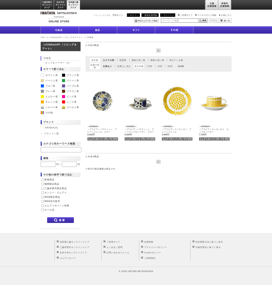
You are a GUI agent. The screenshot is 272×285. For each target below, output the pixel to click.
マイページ (168, 15)
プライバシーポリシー (155, 247)
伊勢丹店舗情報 (225, 5)
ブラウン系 (70, 91)
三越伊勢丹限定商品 (55, 188)
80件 (170, 66)
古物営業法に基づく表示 (208, 247)
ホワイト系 (49, 75)
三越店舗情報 (211, 5)
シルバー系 (49, 107)
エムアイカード (68, 258)
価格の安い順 (138, 60)
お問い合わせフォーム (118, 252)
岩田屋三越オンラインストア (73, 5)
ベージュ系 (49, 80)
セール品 (49, 209)
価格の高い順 (157, 60)
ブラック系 (70, 75)
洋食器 (90, 37)
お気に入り (226, 15)
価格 (45, 158)
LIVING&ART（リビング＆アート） (66, 37)
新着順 (122, 60)
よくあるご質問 (115, 247)
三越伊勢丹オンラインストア (47, 5)
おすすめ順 (108, 60)
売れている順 (176, 60)
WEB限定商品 (52, 197)
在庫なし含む (124, 66)
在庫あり (107, 66)
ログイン (134, 15)
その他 (47, 112)
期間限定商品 (51, 184)
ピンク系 (69, 96)
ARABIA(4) (51, 127)
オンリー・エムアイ (55, 192)
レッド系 (69, 102)
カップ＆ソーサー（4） (58, 62)
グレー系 (48, 91)
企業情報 (148, 242)
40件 (159, 66)
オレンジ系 (49, 102)
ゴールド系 (70, 107)
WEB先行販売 (52, 201)
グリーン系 (70, 80)
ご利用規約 (150, 258)
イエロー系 (49, 96)
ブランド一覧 (51, 133)
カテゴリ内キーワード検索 (59, 143)
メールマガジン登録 (206, 15)
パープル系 (70, 86)
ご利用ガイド (186, 15)
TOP (43, 37)
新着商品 (49, 179)
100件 (181, 66)
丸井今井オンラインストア (60, 5)
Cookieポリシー (152, 252)
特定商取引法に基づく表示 (209, 242)
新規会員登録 (150, 15)
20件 (149, 66)
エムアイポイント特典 (56, 205)
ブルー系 (48, 86)
